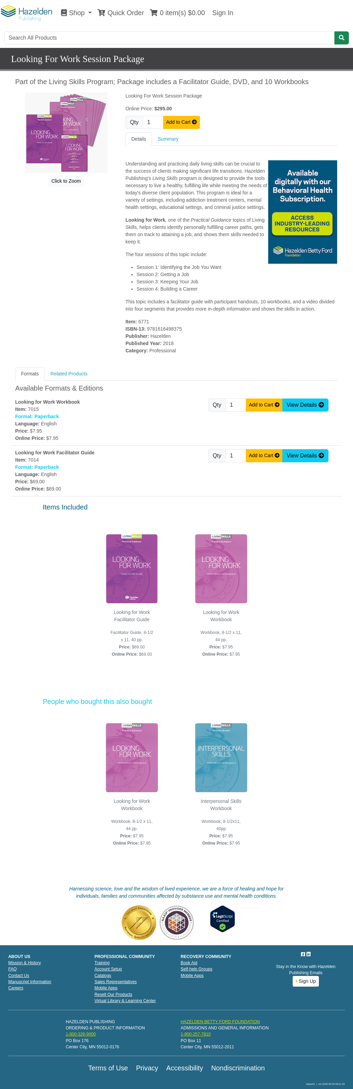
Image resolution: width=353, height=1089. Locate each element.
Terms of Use (108, 1068)
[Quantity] (153, 122)
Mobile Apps (106, 988)
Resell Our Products (113, 994)
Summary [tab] (168, 139)
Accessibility (184, 1068)
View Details (305, 405)
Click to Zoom (66, 181)
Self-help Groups (196, 969)
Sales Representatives (115, 981)
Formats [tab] (30, 373)
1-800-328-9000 (81, 1034)
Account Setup (108, 969)
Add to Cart (181, 122)
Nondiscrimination (238, 1068)
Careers (15, 988)
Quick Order (120, 13)
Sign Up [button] (306, 981)
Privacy (147, 1068)
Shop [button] (74, 13)
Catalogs (102, 975)
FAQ (12, 969)
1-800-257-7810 (196, 1034)
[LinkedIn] (308, 954)
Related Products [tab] (68, 373)
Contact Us (18, 975)
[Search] (169, 37)
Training (102, 962)
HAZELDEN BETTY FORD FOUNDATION (220, 1021)
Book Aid (189, 962)
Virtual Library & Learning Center (125, 1000)
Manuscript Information (29, 981)
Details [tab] (138, 139)
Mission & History (24, 962)
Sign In (221, 13)
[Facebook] (303, 954)
